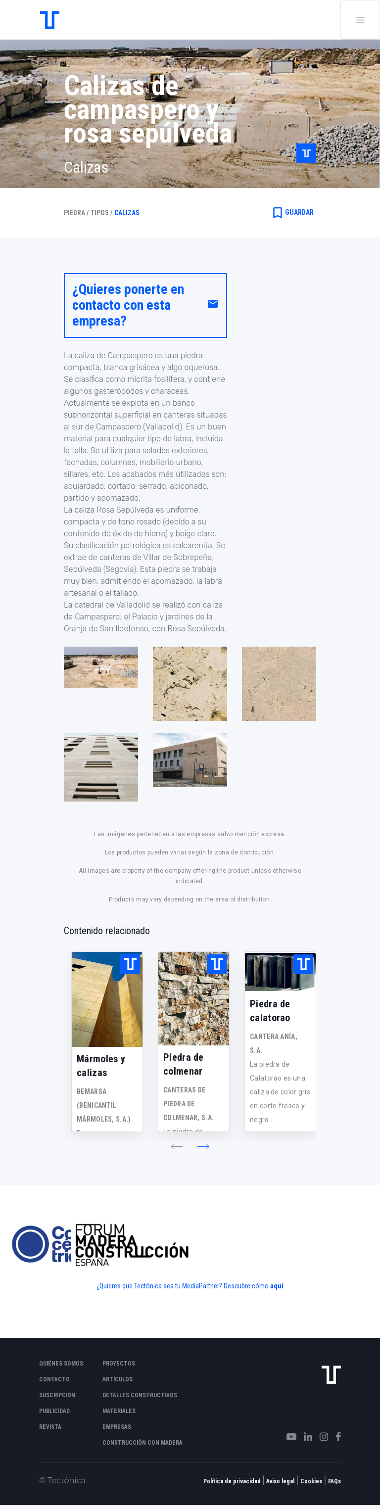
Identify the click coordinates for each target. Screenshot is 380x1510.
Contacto (54, 1379)
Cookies (311, 1481)
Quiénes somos (61, 1363)
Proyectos (118, 1363)
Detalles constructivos (139, 1395)
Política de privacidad (232, 1481)
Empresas (116, 1426)
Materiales (119, 1411)
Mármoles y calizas (101, 1066)
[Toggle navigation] (360, 20)
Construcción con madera (142, 1442)
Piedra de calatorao (270, 1011)
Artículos (117, 1379)
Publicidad (54, 1411)
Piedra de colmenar (183, 1064)
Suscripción (57, 1395)
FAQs (334, 1481)
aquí (277, 1286)
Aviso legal (280, 1481)
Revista (50, 1426)
